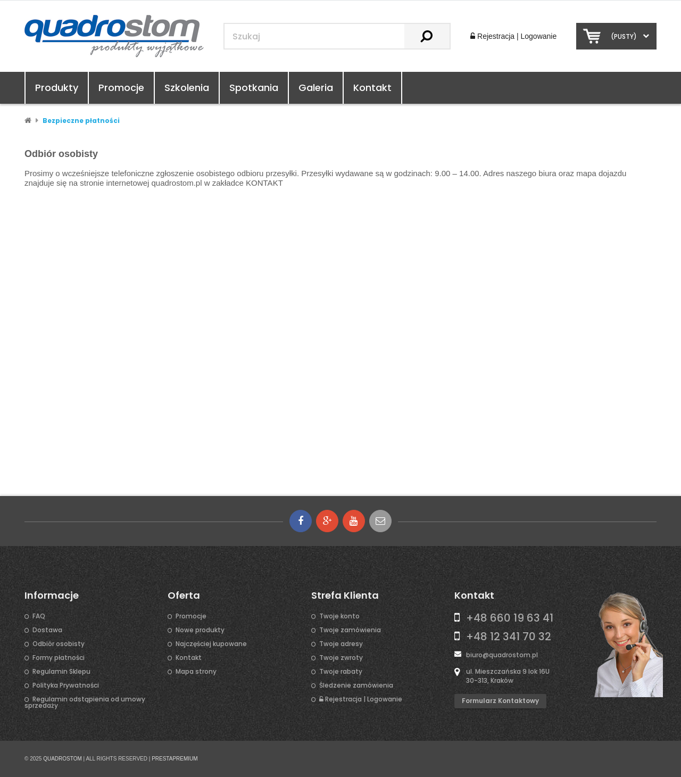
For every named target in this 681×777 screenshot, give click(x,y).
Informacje (51, 595)
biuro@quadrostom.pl (502, 654)
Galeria (315, 87)
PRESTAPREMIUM (175, 759)
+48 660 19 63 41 (509, 618)
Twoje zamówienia (350, 630)
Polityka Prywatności (65, 685)
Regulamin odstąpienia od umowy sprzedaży (84, 702)
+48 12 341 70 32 (508, 636)
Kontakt (372, 87)
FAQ (38, 616)
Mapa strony (196, 671)
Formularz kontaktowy (500, 700)
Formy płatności (58, 658)
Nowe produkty (200, 630)
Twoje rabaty (340, 671)
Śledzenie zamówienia (356, 685)
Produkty (56, 87)
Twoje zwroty (341, 658)
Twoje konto (339, 616)
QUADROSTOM (62, 759)
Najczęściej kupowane (211, 644)
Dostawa (47, 630)
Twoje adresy (341, 644)
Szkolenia (186, 87)
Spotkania (253, 87)
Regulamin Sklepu (61, 671)
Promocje (121, 87)
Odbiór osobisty (58, 644)
